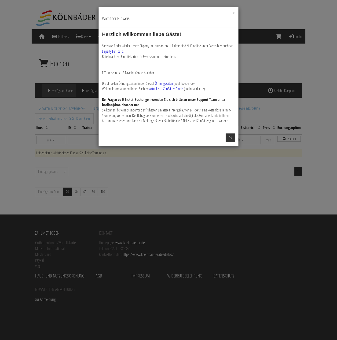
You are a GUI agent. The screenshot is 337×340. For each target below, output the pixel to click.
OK (230, 137)
